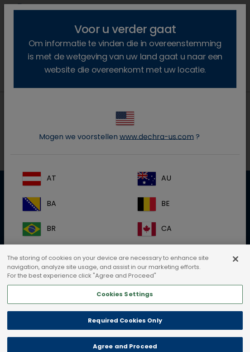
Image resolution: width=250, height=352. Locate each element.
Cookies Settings (124, 300)
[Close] (235, 265)
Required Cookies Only (125, 326)
